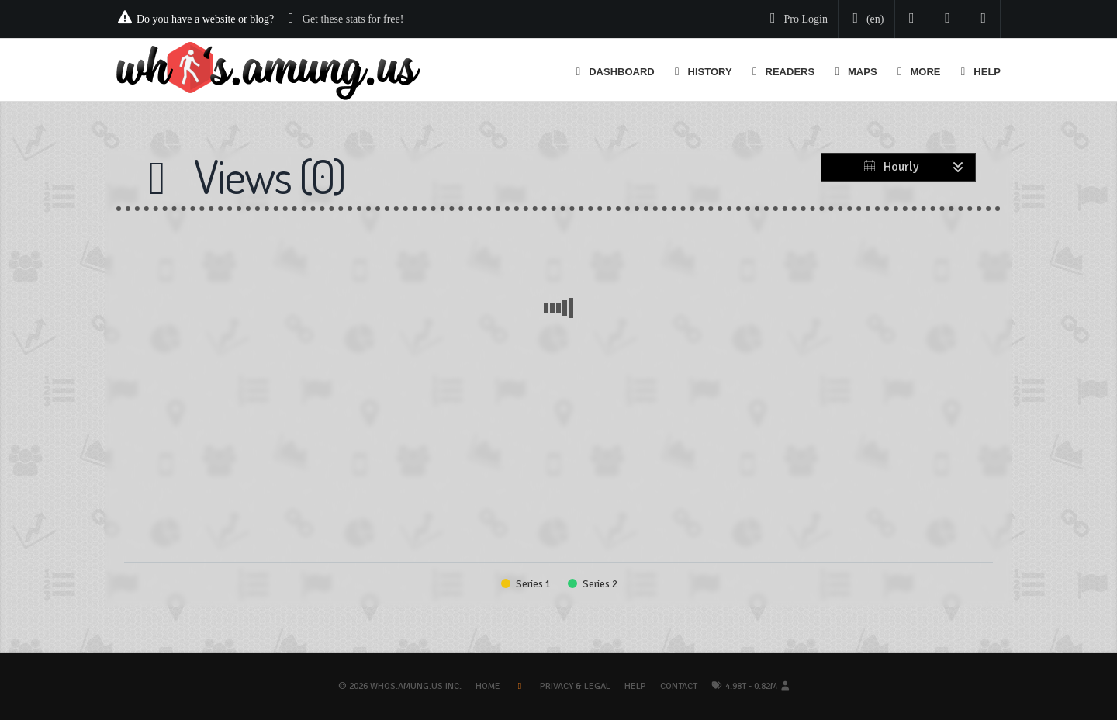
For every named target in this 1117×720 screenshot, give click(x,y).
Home (488, 686)
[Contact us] (984, 19)
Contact (678, 686)
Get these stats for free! (353, 19)
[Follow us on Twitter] (912, 19)
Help (635, 686)
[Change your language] (865, 19)
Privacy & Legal (575, 686)
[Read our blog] (947, 19)
